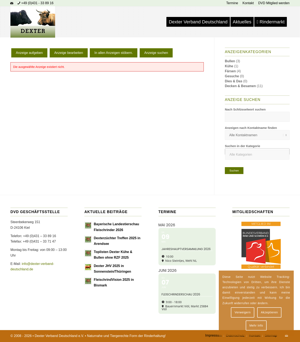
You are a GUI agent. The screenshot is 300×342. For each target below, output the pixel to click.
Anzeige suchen (156, 53)
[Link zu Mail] (12, 3)
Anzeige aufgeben (29, 53)
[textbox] (257, 155)
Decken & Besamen (240, 86)
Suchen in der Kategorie (242, 146)
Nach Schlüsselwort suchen (245, 109)
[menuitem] (232, 3)
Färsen (230, 71)
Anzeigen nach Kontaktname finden (251, 128)
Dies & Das (233, 81)
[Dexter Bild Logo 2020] (32, 22)
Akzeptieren (269, 312)
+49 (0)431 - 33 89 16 (37, 3)
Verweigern (243, 312)
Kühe (229, 66)
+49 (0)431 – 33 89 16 (39, 236)
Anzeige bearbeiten (68, 53)
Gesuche (232, 76)
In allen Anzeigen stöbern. (113, 53)
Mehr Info (256, 325)
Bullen (230, 61)
